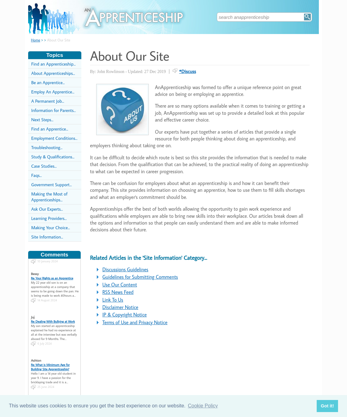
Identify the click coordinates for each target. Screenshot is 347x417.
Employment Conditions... (54, 138)
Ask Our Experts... (47, 209)
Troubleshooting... (46, 147)
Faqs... (36, 175)
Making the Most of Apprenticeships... (49, 197)
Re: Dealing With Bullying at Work (53, 316)
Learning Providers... (49, 218)
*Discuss (187, 71)
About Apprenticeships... (53, 73)
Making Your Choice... (50, 227)
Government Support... (51, 184)
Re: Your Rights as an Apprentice (52, 272)
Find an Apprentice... (49, 129)
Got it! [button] (327, 405)
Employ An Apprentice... (52, 92)
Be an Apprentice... (48, 82)
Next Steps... (42, 120)
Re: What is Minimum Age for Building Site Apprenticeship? (50, 361)
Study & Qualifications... (53, 157)
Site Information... (47, 237)
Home (35, 40)
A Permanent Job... (47, 101)
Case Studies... (44, 166)
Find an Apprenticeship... (53, 64)
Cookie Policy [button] (203, 405)
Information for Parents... (53, 110)
